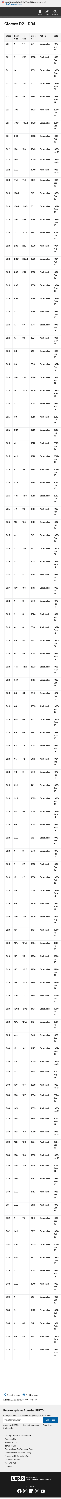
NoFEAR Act (10, 1463)
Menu (40, 12)
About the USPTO (10, 1425)
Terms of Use (10, 1446)
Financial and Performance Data (19, 1449)
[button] (11, 1395)
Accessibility (10, 1439)
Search (55, 12)
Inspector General (13, 1459)
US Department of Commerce (18, 1435)
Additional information (13, 1399)
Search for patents (31, 1425)
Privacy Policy (11, 1442)
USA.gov (8, 1466)
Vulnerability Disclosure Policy (18, 1453)
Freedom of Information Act (17, 1456)
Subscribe (50, 1420)
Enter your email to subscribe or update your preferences (27, 1416)
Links (47, 12)
